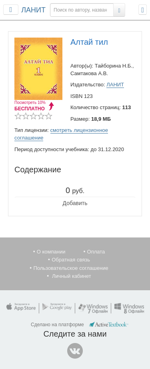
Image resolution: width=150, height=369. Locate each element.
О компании (51, 252)
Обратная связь (71, 260)
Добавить (75, 203)
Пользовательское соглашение (70, 268)
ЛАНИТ (33, 10)
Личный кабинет (71, 276)
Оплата (96, 252)
